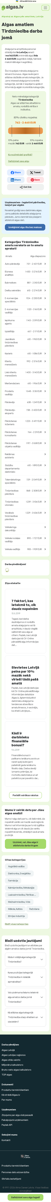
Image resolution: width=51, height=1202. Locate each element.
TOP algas (7, 1074)
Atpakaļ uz (23, 16)
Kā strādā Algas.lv (11, 1094)
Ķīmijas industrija (16, 916)
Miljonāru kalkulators (12, 1064)
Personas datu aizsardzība (15, 1172)
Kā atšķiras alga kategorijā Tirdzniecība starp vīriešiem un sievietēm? (23, 1017)
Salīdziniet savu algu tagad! (25, 1197)
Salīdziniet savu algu (18, 161)
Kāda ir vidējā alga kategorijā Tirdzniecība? (22, 959)
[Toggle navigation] (45, 8)
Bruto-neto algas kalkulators (16, 1069)
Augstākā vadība (16, 866)
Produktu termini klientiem (15, 1090)
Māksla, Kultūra (15, 909)
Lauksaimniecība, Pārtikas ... (22, 894)
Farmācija (13, 880)
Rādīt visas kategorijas (16, 924)
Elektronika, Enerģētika (19, 873)
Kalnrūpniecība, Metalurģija (21, 887)
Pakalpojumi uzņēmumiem (15, 1120)
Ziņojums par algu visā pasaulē (17, 1115)
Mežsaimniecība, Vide (19, 902)
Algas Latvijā (8, 1050)
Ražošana (34, 909)
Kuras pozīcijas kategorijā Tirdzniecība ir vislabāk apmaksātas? (20, 977)
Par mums (7, 1099)
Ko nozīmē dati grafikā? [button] (20, 154)
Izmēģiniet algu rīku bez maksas (25, 227)
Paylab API (7, 1125)
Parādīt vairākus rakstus (25, 795)
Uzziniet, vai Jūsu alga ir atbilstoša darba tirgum (25, 844)
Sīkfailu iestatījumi (11, 1178)
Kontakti (6, 1140)
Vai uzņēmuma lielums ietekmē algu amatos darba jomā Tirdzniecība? (23, 997)
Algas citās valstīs (11, 1060)
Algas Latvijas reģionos (14, 1055)
